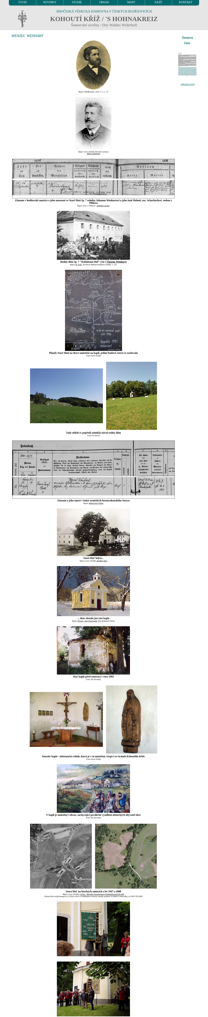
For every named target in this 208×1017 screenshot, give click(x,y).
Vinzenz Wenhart (116, 261)
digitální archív (103, 206)
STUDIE (77, 2)
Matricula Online (96, 503)
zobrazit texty (188, 84)
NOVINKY (49, 2)
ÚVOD (22, 2)
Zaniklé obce (102, 561)
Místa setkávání (93, 154)
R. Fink (79, 264)
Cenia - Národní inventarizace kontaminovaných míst (102, 894)
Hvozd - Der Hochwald (87, 621)
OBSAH (104, 2)
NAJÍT (158, 2)
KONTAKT (185, 2)
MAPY (131, 2)
